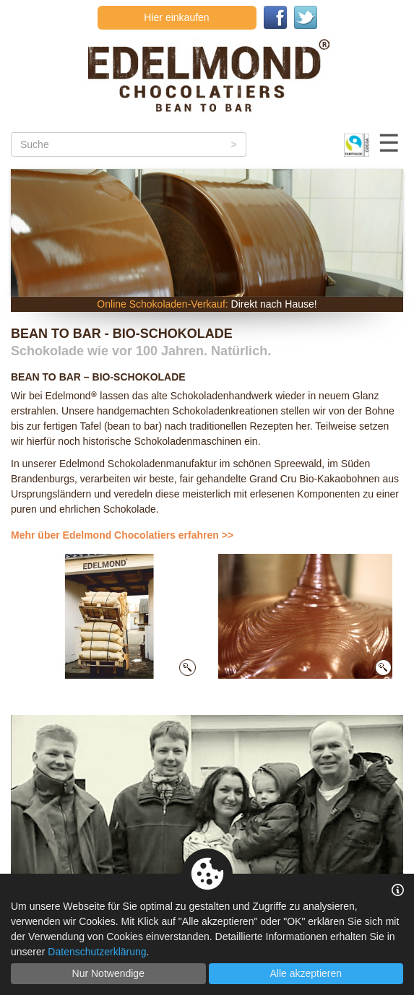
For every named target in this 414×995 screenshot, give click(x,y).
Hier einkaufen (176, 17)
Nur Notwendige (108, 973)
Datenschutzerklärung (97, 951)
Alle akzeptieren (305, 973)
